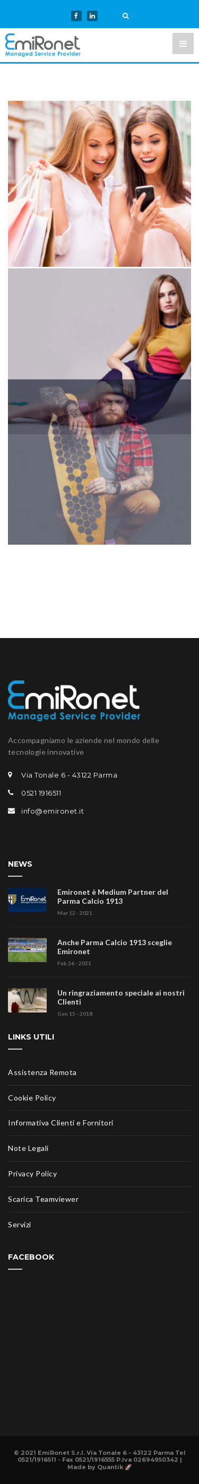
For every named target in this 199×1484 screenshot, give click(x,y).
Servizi (19, 1224)
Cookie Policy (32, 1097)
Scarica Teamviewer (43, 1198)
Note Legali (28, 1148)
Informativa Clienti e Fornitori (61, 1122)
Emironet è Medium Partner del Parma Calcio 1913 (112, 896)
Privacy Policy (32, 1173)
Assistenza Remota (42, 1072)
